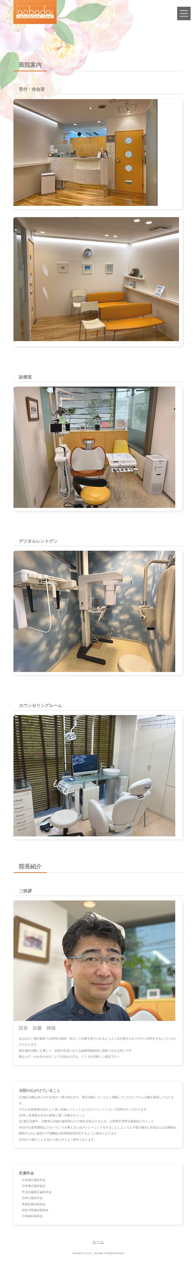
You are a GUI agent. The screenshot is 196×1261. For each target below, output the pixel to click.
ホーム (98, 1242)
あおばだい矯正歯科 (93, 1253)
